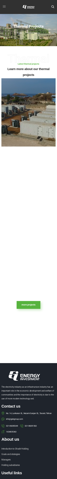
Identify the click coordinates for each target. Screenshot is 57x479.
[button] (52, 7)
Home (19, 33)
